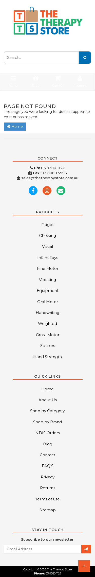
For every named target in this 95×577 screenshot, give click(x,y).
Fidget (47, 224)
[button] (84, 566)
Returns (47, 487)
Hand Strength (47, 356)
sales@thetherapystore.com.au (47, 178)
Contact (47, 454)
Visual (47, 246)
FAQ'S (47, 465)
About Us (48, 399)
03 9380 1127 (47, 168)
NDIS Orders (47, 432)
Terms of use (47, 499)
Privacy (47, 477)
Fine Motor (47, 268)
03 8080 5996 (47, 173)
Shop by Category (47, 410)
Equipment (48, 290)
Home (15, 126)
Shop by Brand (47, 421)
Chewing (47, 235)
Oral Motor (47, 301)
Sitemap (48, 510)
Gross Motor (47, 334)
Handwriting (47, 312)
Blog (47, 444)
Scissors (47, 345)
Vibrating (47, 279)
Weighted (47, 323)
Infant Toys (47, 257)
